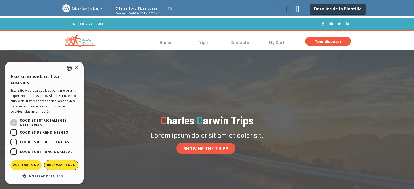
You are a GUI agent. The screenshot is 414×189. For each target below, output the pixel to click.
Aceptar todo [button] (26, 165)
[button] (44, 176)
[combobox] (69, 68)
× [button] (76, 68)
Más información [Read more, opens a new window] (37, 111)
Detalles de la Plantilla (338, 9)
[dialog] (44, 123)
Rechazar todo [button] (61, 165)
